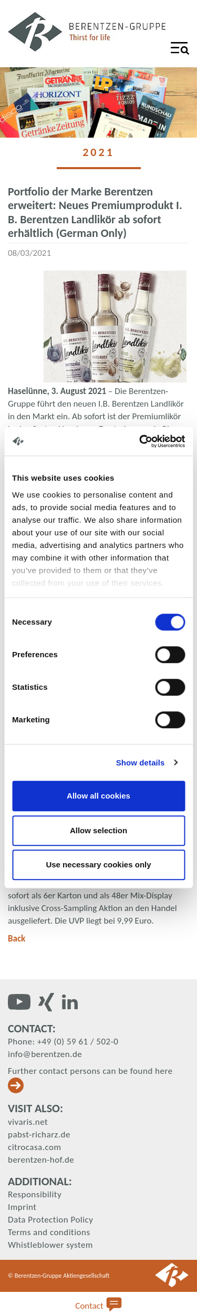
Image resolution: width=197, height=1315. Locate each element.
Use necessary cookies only (98, 864)
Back (16, 938)
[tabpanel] (98, 102)
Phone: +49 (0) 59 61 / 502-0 (63, 1041)
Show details (140, 762)
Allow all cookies (98, 795)
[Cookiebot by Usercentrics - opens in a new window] (140, 441)
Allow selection (98, 830)
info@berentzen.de (45, 1054)
